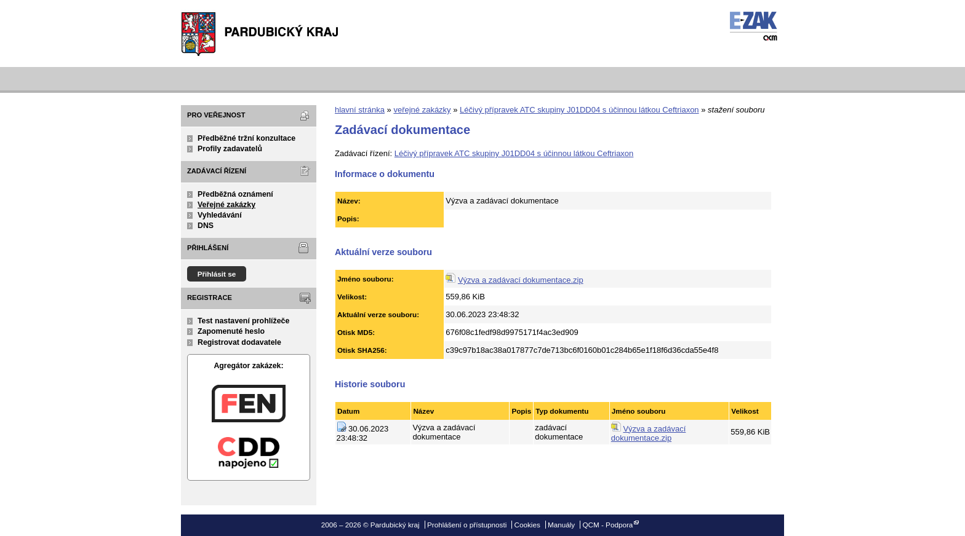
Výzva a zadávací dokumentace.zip (520, 280)
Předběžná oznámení (235, 194)
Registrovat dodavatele (239, 342)
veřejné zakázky (421, 109)
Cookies (527, 525)
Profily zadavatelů (230, 148)
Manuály (561, 525)
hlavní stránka (360, 109)
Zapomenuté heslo (231, 331)
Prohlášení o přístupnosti (467, 525)
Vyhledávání (220, 215)
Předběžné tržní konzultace (246, 138)
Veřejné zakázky (226, 204)
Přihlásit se (217, 274)
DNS (206, 225)
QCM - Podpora (607, 525)
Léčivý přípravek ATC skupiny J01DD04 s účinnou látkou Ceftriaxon (579, 109)
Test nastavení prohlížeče (243, 321)
